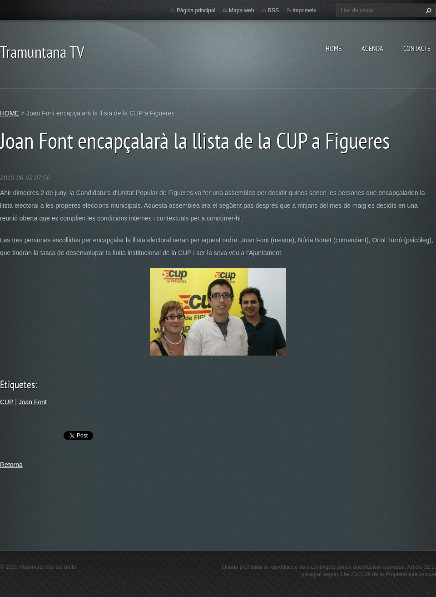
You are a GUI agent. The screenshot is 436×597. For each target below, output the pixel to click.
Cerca (427, 10)
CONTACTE (417, 48)
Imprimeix (304, 10)
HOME (334, 48)
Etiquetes (17, 384)
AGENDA (372, 48)
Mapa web (241, 10)
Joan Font (33, 402)
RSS (273, 10)
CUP (6, 402)
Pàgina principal (196, 10)
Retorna (11, 464)
